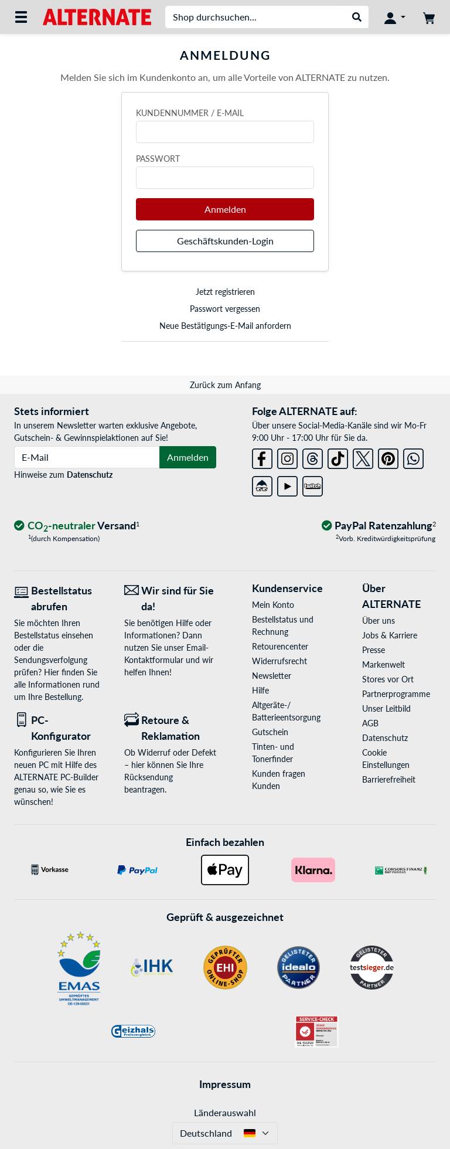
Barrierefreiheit (388, 779)
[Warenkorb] (429, 17)
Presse (373, 650)
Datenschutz (89, 475)
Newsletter (271, 676)
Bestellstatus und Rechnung (282, 625)
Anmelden (225, 209)
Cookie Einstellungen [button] (386, 758)
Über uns (378, 621)
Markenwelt (383, 664)
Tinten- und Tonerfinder (273, 753)
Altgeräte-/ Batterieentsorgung (286, 711)
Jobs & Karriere (389, 635)
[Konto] (395, 17)
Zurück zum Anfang (225, 385)
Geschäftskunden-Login (225, 240)
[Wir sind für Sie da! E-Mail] (170, 598)
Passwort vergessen (225, 309)
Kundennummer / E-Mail (190, 113)
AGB (370, 723)
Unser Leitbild (386, 708)
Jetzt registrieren (225, 292)
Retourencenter (280, 646)
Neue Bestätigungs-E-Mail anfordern (225, 326)
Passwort (158, 159)
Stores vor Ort (388, 679)
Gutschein (270, 732)
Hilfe (260, 690)
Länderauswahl (225, 1112)
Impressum (225, 1083)
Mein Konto (273, 605)
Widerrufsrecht (279, 661)
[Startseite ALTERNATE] (97, 16)
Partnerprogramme (396, 694)
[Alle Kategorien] (21, 17)
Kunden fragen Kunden (278, 780)
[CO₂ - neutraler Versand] (76, 526)
